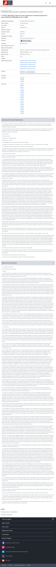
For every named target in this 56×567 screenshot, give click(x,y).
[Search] (46, 3)
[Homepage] (1, 10)
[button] (28, 120)
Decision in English (26, 41)
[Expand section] (53, 519)
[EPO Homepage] (7, 3)
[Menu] (49, 3)
